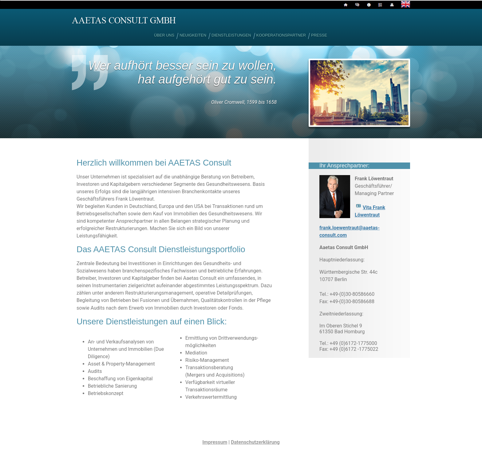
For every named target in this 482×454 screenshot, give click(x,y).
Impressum (214, 442)
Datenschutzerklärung (255, 442)
